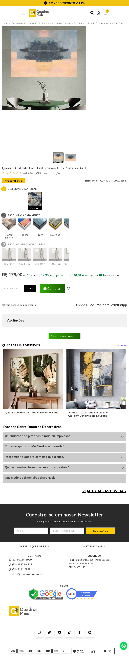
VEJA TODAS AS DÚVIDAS (104, 474)
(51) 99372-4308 (20, 547)
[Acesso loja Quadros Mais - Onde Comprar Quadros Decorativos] (98, 13)
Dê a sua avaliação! (47, 173)
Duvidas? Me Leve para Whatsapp (100, 305)
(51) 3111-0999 (20, 552)
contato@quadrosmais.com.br (26, 557)
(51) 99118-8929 (20, 542)
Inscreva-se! (100, 513)
